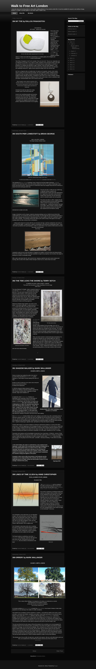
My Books (30, 13)
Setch (13, 306)
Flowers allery (22, 290)
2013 (71, 62)
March (73, 51)
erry (37, 305)
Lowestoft (57, 182)
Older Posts (59, 651)
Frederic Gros (24, 397)
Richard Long (29, 376)
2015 (71, 58)
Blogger (56, 665)
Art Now (52, 32)
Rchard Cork (15, 540)
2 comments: (31, 124)
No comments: (31, 465)
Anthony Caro (71, 29)
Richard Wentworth (16, 402)
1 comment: (30, 645)
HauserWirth (27, 608)
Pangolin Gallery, (30, 521)
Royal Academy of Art (47, 484)
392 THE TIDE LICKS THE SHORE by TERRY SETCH (34, 281)
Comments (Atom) (41, 656)
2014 (71, 60)
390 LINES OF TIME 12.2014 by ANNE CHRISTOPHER (34, 474)
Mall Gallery (53, 179)
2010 (71, 69)
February (73, 53)
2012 (71, 64)
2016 (71, 42)
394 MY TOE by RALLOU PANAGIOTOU (28, 21)
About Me (21, 13)
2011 (71, 67)
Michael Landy (71, 34)
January (73, 55)
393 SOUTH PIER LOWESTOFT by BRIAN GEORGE (33, 134)
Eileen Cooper (71, 31)
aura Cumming (38, 640)
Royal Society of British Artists (36, 179)
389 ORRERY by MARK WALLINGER (27, 557)
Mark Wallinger (18, 416)
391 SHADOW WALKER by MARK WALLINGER (31, 368)
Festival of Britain (49, 615)
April (72, 44)
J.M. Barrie (50, 436)
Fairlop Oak (27, 615)
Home (14, 13)
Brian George (24, 182)
